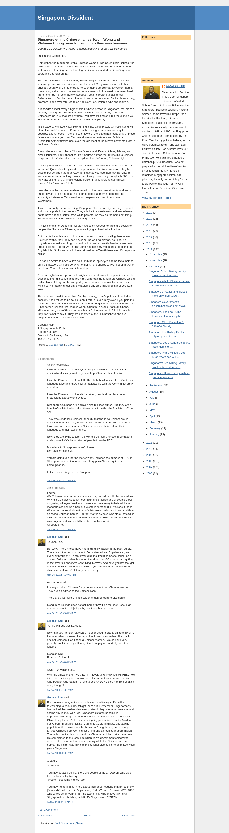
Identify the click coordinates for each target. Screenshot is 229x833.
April (152, 416)
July (152, 397)
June (152, 403)
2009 (149, 454)
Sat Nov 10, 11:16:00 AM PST (61, 753)
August (154, 391)
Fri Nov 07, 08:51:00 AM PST (61, 802)
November (156, 260)
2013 (149, 243)
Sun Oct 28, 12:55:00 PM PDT (61, 480)
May (152, 409)
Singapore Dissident (65, 17)
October (154, 266)
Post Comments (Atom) (68, 823)
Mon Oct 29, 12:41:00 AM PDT (61, 575)
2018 (149, 212)
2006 (149, 473)
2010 (149, 448)
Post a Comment (48, 809)
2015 (149, 231)
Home (87, 815)
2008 (149, 461)
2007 (149, 467)
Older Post (128, 815)
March (153, 422)
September (156, 385)
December (156, 254)
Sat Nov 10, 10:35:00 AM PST (61, 690)
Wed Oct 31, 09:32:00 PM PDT (61, 613)
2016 (149, 224)
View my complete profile (157, 197)
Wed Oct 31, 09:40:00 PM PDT (61, 662)
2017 (149, 218)
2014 (149, 237)
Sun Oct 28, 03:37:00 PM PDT (61, 529)
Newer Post (45, 815)
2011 (149, 442)
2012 (149, 249)
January (154, 434)
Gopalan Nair (55, 536)
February (155, 428)
